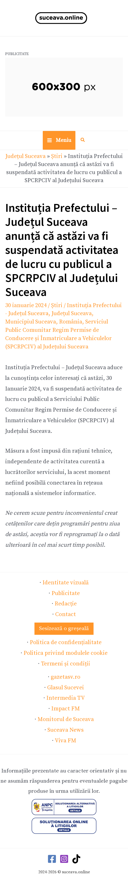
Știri (56, 156)
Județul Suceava (25, 156)
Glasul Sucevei (65, 687)
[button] (83, 141)
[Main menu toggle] (59, 140)
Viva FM (65, 740)
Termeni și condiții (65, 663)
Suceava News (65, 730)
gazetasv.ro (65, 677)
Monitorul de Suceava (66, 719)
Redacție (66, 603)
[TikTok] (76, 858)
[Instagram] (64, 858)
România (70, 321)
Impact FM (65, 708)
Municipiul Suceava (30, 321)
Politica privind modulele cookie (66, 653)
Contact (65, 614)
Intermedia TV (65, 698)
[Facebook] (51, 858)
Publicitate (66, 593)
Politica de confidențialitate (66, 642)
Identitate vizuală (65, 582)
